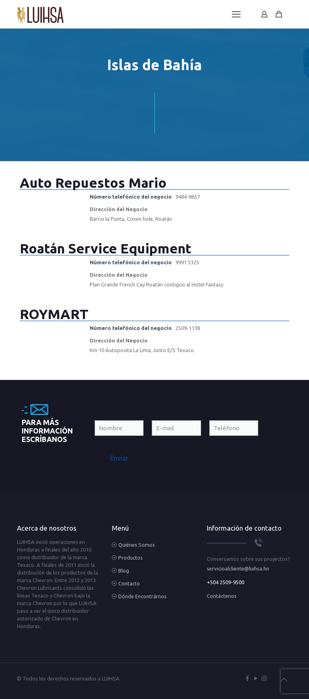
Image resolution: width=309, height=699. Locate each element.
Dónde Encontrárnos (142, 596)
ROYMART (54, 313)
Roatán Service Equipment (106, 248)
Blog (123, 570)
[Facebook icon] (247, 678)
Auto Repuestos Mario (93, 182)
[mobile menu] (236, 14)
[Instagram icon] (264, 678)
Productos (130, 557)
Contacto (129, 583)
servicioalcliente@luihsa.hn (238, 568)
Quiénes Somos (136, 545)
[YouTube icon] (256, 678)
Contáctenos (222, 596)
